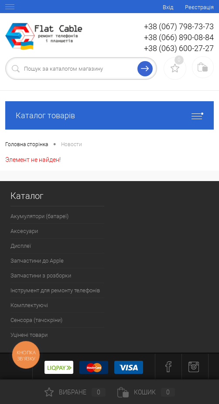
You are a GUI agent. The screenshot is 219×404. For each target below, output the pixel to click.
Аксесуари (24, 231)
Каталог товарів (109, 115)
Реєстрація (199, 7)
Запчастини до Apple (37, 260)
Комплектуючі (29, 305)
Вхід (168, 7)
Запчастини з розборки (40, 275)
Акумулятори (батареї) (39, 216)
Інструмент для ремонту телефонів (55, 290)
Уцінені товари (29, 335)
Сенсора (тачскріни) (36, 320)
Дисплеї (20, 246)
